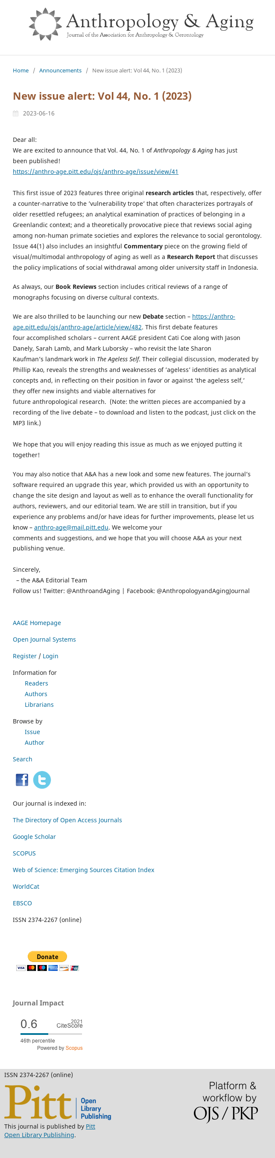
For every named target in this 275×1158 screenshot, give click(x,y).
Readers (36, 683)
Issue (32, 732)
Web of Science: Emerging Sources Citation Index (83, 870)
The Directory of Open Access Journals (67, 820)
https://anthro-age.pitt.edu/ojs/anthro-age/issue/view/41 (95, 171)
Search (22, 759)
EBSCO (22, 903)
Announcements (60, 70)
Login (51, 656)
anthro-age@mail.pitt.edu (71, 527)
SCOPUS (24, 853)
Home (21, 70)
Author (34, 742)
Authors (36, 694)
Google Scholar (34, 836)
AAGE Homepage (37, 623)
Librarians (39, 704)
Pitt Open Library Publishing (49, 1130)
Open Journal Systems (44, 639)
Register (25, 656)
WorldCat (26, 886)
